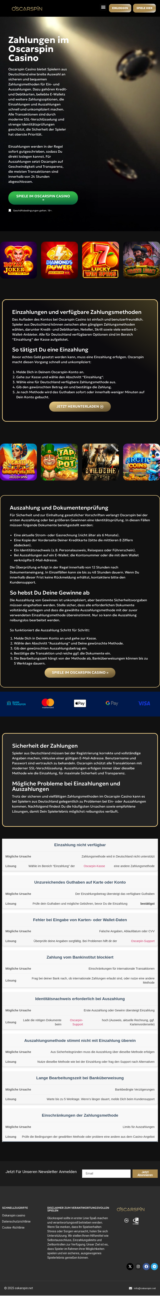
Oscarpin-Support (143, 941)
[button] (102, 7)
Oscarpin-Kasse (94, 866)
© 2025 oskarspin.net (18, 1288)
